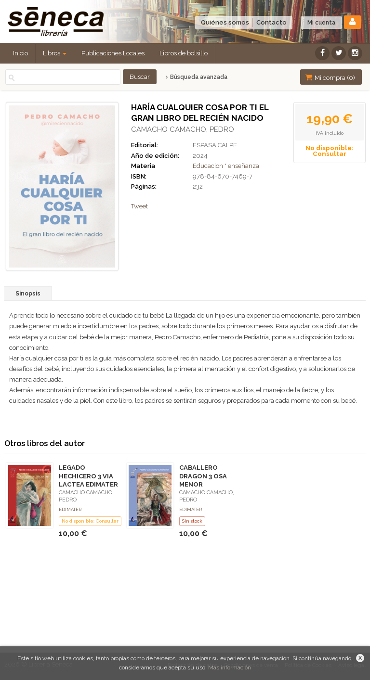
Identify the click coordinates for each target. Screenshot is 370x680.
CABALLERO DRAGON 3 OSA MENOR (203, 476)
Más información (229, 667)
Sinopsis (27, 293)
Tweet (139, 206)
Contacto (271, 22)
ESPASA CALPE (215, 145)
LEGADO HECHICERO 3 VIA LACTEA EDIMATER (88, 476)
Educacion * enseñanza (226, 165)
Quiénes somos (225, 22)
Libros (54, 53)
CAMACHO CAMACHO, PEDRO (182, 129)
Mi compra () (330, 77)
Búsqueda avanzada (196, 77)
